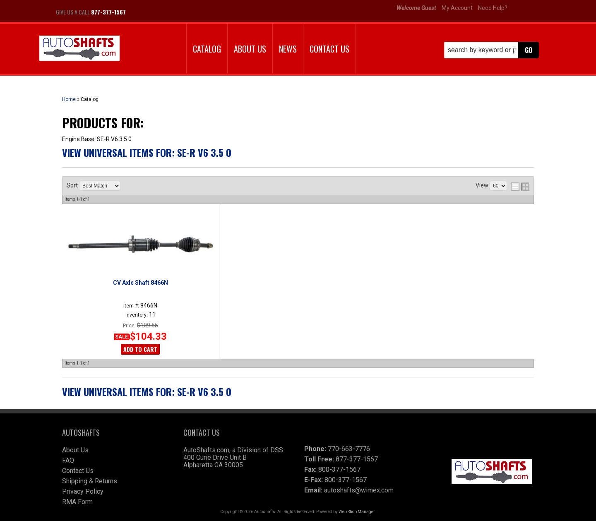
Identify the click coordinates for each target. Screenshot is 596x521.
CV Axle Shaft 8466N (140, 282)
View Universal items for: (146, 152)
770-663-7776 (349, 449)
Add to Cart (140, 349)
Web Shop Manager (357, 511)
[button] (491, 50)
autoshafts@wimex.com (359, 490)
